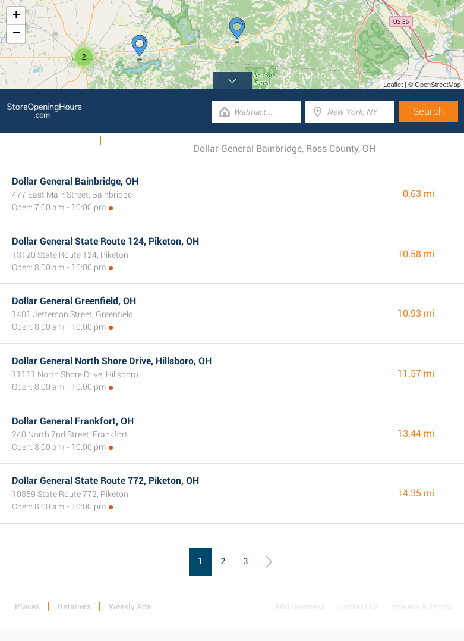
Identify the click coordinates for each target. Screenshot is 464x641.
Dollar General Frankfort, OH (73, 421)
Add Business (299, 606)
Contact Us (358, 606)
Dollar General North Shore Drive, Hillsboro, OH (112, 361)
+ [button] (16, 16)
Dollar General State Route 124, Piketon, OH (105, 241)
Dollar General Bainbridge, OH (75, 181)
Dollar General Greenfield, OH (74, 301)
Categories (129, 141)
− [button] (16, 34)
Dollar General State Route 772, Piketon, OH (105, 480)
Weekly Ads (71, 141)
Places (27, 606)
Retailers (74, 606)
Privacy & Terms (422, 606)
